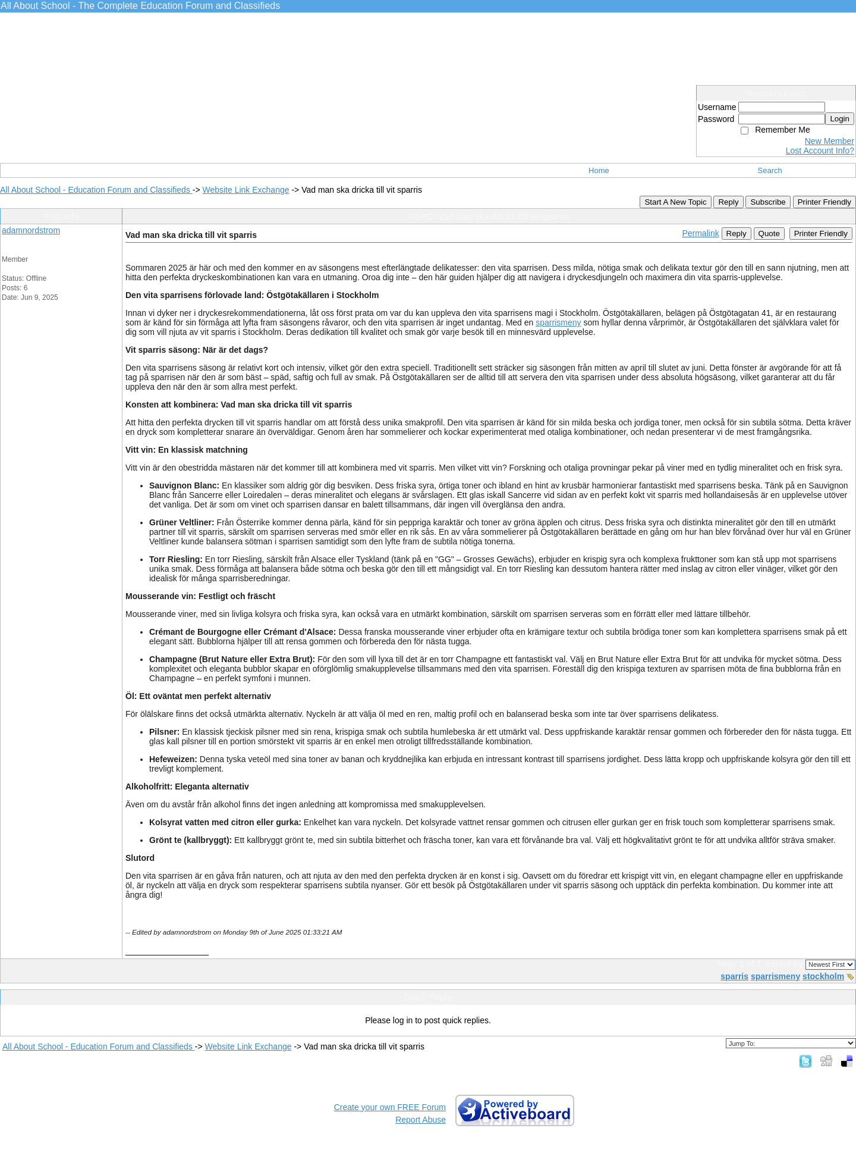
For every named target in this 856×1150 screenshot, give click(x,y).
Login (839, 118)
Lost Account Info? (820, 150)
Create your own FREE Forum (390, 1107)
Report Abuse (420, 1119)
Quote (769, 233)
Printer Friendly (824, 202)
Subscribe (767, 202)
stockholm (823, 976)
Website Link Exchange (245, 190)
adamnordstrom (31, 230)
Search (770, 170)
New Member (829, 141)
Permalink (700, 233)
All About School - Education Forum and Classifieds (96, 190)
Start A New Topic (675, 202)
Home (598, 170)
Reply (728, 202)
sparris (734, 976)
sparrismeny (558, 322)
